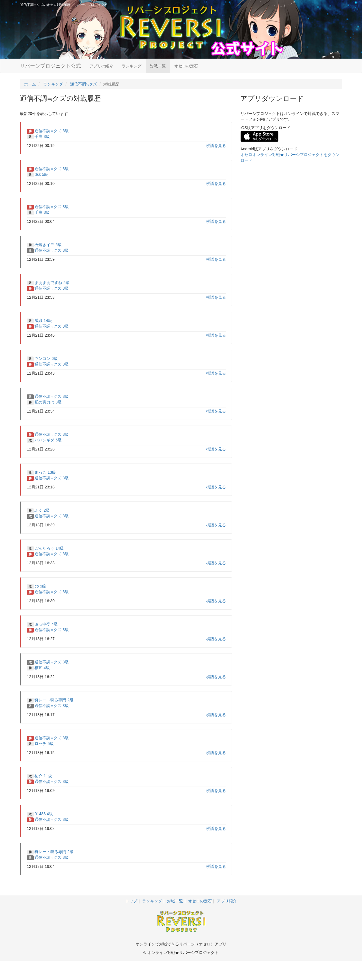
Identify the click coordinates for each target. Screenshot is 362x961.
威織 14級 (43, 320)
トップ (131, 901)
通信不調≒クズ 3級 (52, 131)
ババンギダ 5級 (48, 440)
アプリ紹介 (227, 901)
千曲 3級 (42, 136)
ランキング (131, 66)
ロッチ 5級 (44, 743)
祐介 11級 (43, 776)
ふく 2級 (42, 510)
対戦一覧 (158, 66)
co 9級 (40, 586)
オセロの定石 (186, 66)
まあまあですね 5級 (52, 282)
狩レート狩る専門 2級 (54, 700)
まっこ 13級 (45, 472)
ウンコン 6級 (46, 358)
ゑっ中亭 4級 (46, 624)
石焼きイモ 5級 (48, 244)
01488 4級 (44, 813)
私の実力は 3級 (48, 402)
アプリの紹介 (101, 66)
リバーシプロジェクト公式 (50, 66)
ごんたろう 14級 (49, 548)
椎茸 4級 (42, 667)
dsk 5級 (41, 174)
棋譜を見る (216, 145)
